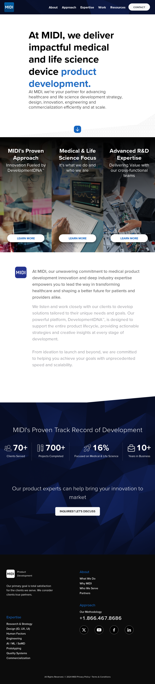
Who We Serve (89, 588)
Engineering (14, 638)
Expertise (87, 7)
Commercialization (18, 658)
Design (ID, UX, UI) (18, 628)
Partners (85, 593)
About (53, 7)
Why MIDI (86, 583)
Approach (69, 7)
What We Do (87, 578)
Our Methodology (91, 611)
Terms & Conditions (101, 677)
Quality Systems (16, 653)
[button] (53, 7)
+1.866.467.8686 (101, 618)
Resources (118, 7)
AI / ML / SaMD (15, 643)
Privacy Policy (83, 677)
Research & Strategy (19, 623)
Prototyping (13, 648)
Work (102, 7)
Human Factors (16, 633)
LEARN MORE (26, 238)
